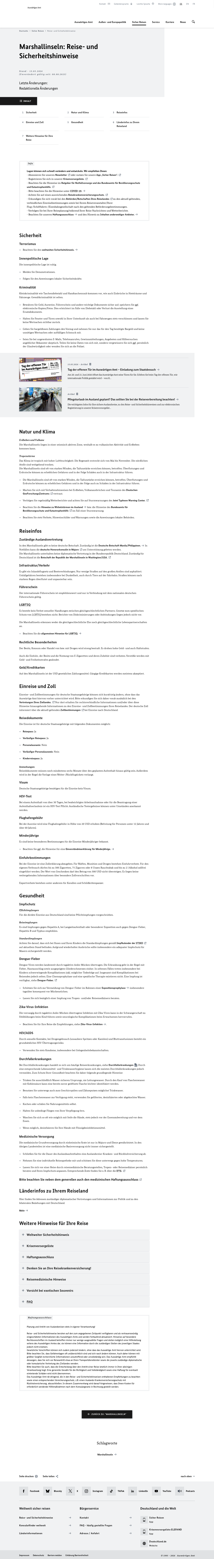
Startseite (24, 31)
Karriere (170, 22)
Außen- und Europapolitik (112, 22)
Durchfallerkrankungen (121, 1063)
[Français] (194, 4)
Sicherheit (31, 112)
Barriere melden (55, 1553)
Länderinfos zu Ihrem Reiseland (128, 124)
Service (156, 22)
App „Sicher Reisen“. (107, 174)
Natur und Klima (80, 112)
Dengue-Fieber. (45, 978)
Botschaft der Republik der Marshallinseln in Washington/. (74, 556)
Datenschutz (38, 1553)
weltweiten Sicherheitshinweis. (58, 248)
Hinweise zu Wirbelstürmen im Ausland (62, 506)
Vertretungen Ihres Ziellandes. (35, 700)
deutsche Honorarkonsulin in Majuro (59, 548)
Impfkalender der (130, 941)
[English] (187, 4)
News (183, 22)
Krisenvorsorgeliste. (73, 178)
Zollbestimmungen (70, 708)
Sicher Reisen (139, 22)
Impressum (24, 1553)
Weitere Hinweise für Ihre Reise (39, 137)
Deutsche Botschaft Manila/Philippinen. (119, 544)
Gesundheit (77, 122)
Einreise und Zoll (35, 122)
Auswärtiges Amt (83, 22)
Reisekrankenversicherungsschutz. (86, 194)
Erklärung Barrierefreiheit (77, 1553)
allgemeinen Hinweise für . (59, 632)
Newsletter (61, 174)
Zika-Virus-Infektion (92, 1022)
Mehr (22, 1208)
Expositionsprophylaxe (114, 986)
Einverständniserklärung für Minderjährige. (88, 847)
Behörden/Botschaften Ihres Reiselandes (87, 198)
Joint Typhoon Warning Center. (129, 499)
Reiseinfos (122, 112)
